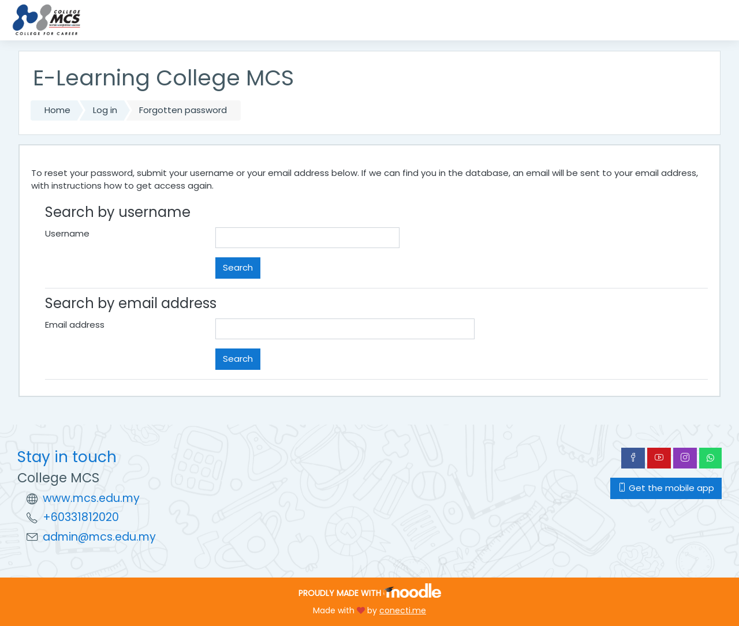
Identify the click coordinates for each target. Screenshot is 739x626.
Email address (74, 324)
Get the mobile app (666, 488)
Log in (105, 110)
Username (67, 233)
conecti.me (402, 610)
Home (57, 110)
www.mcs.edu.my (91, 498)
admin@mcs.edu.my (99, 537)
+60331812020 (81, 517)
